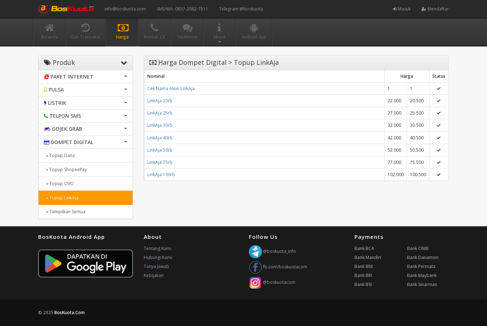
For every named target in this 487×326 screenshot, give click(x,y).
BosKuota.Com (70, 312)
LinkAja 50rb (160, 150)
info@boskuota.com (125, 9)
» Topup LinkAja (61, 198)
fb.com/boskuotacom (278, 267)
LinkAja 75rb (160, 162)
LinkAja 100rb (161, 174)
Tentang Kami (157, 248)
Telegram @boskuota (241, 9)
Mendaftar (435, 9)
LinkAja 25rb (160, 113)
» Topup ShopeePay (65, 169)
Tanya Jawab (156, 266)
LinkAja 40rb (160, 138)
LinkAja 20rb (160, 101)
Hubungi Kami (158, 257)
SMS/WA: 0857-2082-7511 (182, 9)
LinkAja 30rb (160, 125)
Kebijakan (154, 275)
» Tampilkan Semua (64, 212)
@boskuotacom (272, 282)
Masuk (402, 9)
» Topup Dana (59, 155)
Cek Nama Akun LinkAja (171, 88)
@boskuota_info (272, 251)
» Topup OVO (59, 183)
